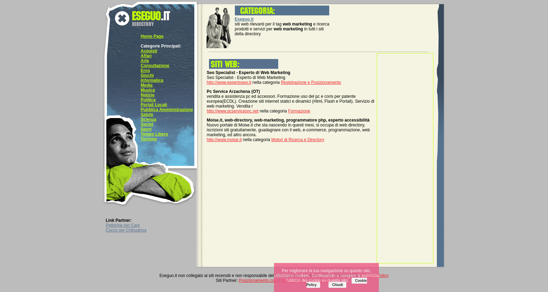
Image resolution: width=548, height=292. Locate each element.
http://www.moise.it (224, 139)
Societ (147, 124)
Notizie (147, 95)
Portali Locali (154, 104)
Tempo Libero (154, 134)
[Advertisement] (405, 158)
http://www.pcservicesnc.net (233, 111)
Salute (147, 114)
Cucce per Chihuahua (126, 230)
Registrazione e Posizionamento (311, 82)
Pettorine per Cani (123, 225)
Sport (146, 129)
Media (147, 85)
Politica (148, 99)
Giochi (147, 75)
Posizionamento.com (258, 280)
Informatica (152, 80)
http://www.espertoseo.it (229, 82)
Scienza (149, 119)
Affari (146, 55)
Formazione (299, 111)
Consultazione (155, 65)
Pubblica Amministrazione (167, 109)
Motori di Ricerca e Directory (297, 139)
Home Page (152, 36)
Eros (145, 70)
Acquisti (149, 51)
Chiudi (337, 285)
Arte (145, 60)
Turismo (149, 139)
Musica (148, 90)
